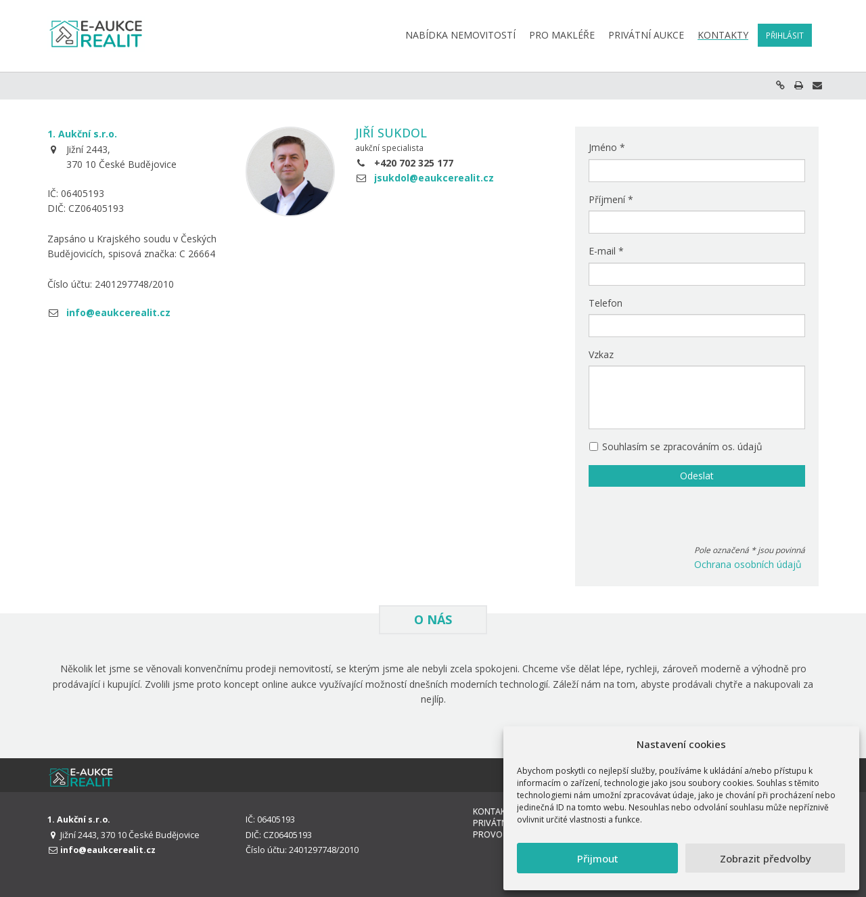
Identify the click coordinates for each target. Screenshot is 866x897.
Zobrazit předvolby (765, 858)
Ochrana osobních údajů (748, 564)
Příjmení (611, 199)
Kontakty (723, 35)
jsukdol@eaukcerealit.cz (434, 177)
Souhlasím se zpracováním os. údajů (675, 446)
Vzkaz (601, 354)
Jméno (607, 147)
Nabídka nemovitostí (460, 34)
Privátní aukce (646, 34)
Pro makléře (562, 34)
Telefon (605, 303)
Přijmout (597, 858)
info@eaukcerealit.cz (118, 312)
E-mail (606, 250)
